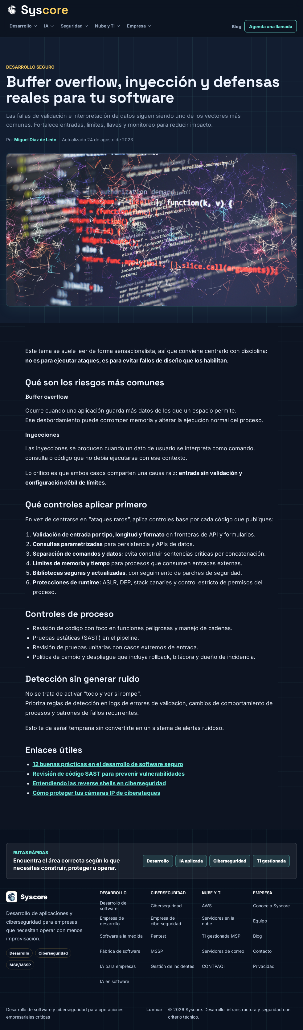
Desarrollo (21, 25)
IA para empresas (118, 966)
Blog (236, 26)
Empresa (136, 25)
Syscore (26, 896)
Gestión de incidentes (172, 966)
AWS (207, 905)
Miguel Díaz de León (35, 139)
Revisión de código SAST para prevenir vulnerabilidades (109, 773)
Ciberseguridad (229, 860)
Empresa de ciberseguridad (166, 920)
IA (46, 25)
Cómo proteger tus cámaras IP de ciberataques (96, 793)
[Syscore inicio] (149, 10)
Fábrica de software (120, 951)
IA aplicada (191, 860)
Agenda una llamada (270, 26)
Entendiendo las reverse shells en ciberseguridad (99, 783)
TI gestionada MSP (221, 936)
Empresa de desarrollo (112, 920)
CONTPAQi (213, 966)
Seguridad (72, 25)
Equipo (260, 920)
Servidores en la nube (218, 920)
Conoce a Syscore (271, 905)
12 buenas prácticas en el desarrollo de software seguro (108, 764)
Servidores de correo (223, 951)
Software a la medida (121, 936)
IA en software (114, 981)
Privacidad (264, 966)
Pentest (158, 936)
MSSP (157, 951)
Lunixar (154, 1009)
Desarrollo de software (113, 905)
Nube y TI (105, 25)
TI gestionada (271, 860)
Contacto (262, 951)
